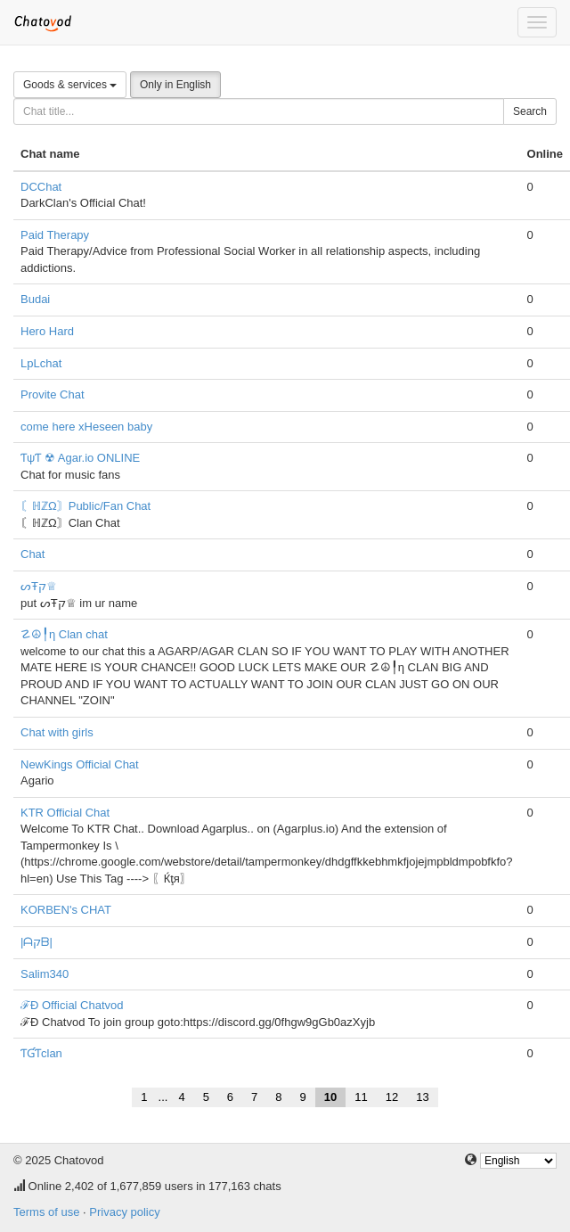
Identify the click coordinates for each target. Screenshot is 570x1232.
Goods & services (70, 84)
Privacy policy (124, 1212)
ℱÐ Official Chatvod (72, 1005)
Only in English (175, 84)
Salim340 (44, 974)
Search (530, 111)
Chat (32, 554)
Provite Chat (52, 394)
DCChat (40, 186)
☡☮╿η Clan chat (64, 634)
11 (360, 1097)
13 (422, 1097)
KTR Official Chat (65, 812)
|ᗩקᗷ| (36, 942)
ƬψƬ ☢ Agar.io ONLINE (80, 457)
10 (330, 1097)
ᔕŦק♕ (38, 586)
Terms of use (46, 1212)
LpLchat (40, 363)
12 (392, 1097)
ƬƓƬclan (41, 1053)
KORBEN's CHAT (65, 909)
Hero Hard (47, 331)
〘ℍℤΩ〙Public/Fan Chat (85, 506)
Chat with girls (57, 732)
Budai (35, 299)
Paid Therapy (54, 235)
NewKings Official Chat (79, 764)
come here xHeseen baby (86, 426)
